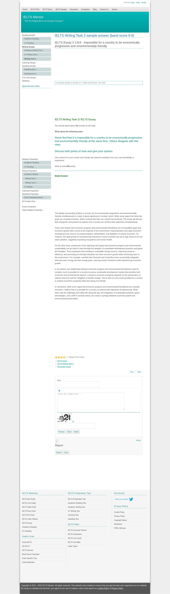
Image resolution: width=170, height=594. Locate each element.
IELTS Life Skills (74, 542)
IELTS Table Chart (29, 507)
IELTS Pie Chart (28, 515)
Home (25, 9)
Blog (94, 9)
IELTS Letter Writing (30, 519)
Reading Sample (28, 35)
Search (114, 9)
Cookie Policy (119, 512)
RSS (138, 440)
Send (69, 432)
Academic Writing (31, 174)
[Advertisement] (36, 122)
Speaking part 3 (30, 74)
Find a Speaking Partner (33, 197)
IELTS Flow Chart (29, 511)
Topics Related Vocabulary (32, 210)
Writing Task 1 (30, 178)
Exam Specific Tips (29, 558)
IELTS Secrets (27, 550)
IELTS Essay (62, 361)
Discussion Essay (64, 367)
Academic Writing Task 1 (33, 50)
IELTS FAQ (35, 9)
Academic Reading (31, 39)
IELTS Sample (61, 9)
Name (59, 380)
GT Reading (29, 43)
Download (74, 9)
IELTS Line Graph (29, 503)
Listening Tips (73, 515)
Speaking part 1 (30, 69)
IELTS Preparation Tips (77, 499)
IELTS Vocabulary (75, 534)
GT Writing (28, 187)
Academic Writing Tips (76, 507)
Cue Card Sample (29, 78)
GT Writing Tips (74, 511)
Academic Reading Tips (77, 503)
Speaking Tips (73, 519)
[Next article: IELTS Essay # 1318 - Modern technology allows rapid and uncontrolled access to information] (139, 372)
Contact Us (104, 9)
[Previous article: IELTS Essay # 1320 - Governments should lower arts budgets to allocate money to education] (131, 372)
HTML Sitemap (120, 528)
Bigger (133, 2)
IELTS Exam (47, 9)
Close (66, 452)
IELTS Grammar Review (77, 530)
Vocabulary (85, 9)
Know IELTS (27, 542)
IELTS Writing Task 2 (65, 364)
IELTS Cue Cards (74, 538)
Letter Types (72, 546)
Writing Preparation (29, 171)
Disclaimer (118, 524)
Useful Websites (28, 562)
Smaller (143, 2)
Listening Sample (28, 63)
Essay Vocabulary (29, 207)
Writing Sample (28, 47)
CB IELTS (26, 546)
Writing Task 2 (30, 59)
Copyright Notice (120, 520)
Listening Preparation (30, 191)
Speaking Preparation (30, 194)
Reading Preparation (30, 159)
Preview (61, 432)
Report (59, 452)
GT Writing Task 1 (31, 55)
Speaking (25, 81)
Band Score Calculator (30, 554)
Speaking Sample (29, 66)
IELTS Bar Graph (28, 499)
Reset (138, 2)
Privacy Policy (119, 516)
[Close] (57, 441)
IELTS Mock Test (28, 201)
